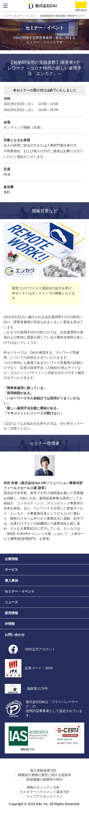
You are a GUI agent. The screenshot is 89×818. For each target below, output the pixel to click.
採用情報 (11, 613)
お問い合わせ (15, 635)
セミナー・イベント (24, 16)
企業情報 (11, 559)
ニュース (11, 602)
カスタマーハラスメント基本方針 (45, 792)
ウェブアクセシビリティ (44, 796)
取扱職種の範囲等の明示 (44, 779)
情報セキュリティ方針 (43, 787)
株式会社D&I (46, 6)
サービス (11, 570)
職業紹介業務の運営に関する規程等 (44, 775)
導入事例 (11, 580)
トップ (7, 16)
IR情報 (10, 624)
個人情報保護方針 (43, 770)
